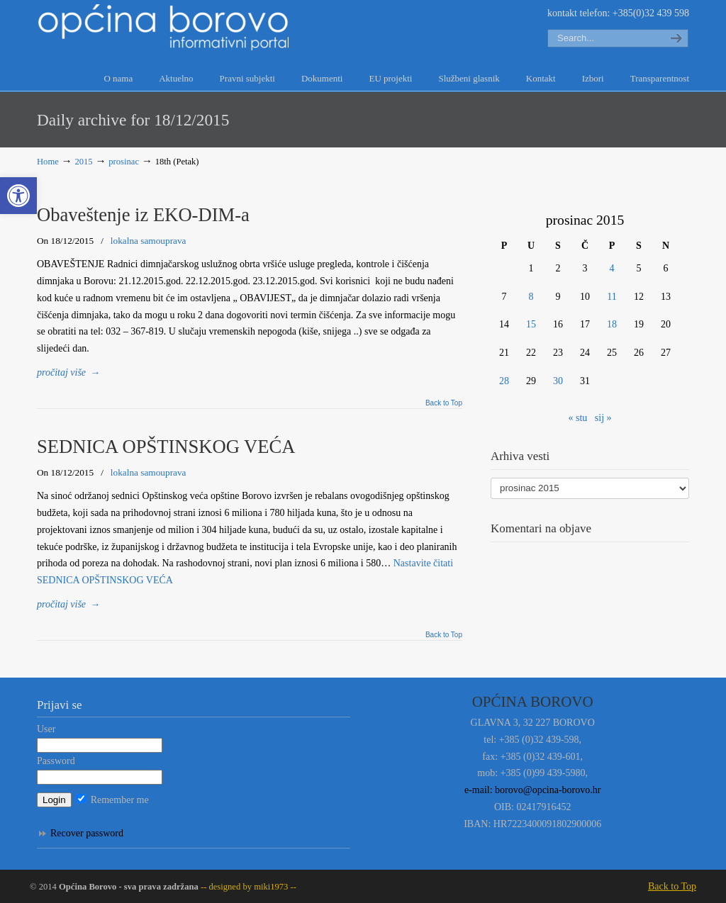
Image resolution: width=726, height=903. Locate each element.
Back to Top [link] (443, 403)
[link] (18, 195)
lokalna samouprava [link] (148, 240)
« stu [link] (577, 418)
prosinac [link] (123, 162)
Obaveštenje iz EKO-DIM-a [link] (143, 214)
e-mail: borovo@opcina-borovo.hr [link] (532, 790)
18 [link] (612, 324)
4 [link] (612, 268)
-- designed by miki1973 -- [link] (247, 887)
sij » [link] (603, 418)
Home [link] (48, 162)
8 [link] (531, 296)
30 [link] (558, 381)
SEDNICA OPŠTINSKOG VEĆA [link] (166, 446)
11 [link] (611, 296)
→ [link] (69, 372)
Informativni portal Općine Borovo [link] (164, 27)
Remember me (113, 800)
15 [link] (531, 324)
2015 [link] (83, 162)
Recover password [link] (86, 833)
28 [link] (504, 381)
